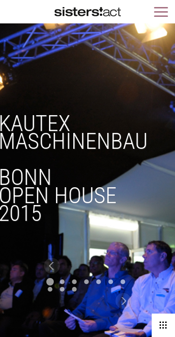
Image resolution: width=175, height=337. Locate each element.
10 (74, 289)
